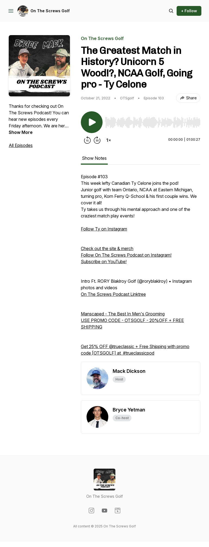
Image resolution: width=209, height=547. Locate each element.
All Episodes (21, 145)
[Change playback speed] (108, 140)
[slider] (152, 122)
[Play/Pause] (92, 122)
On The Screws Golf (50, 10)
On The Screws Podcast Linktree (113, 294)
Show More (21, 132)
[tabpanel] (140, 267)
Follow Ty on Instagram (104, 229)
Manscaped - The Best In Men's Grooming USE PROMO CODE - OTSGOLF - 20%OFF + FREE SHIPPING (132, 320)
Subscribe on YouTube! (104, 261)
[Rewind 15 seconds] (87, 140)
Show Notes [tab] (94, 158)
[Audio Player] (152, 121)
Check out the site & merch (107, 248)
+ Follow (189, 10)
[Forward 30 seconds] (97, 140)
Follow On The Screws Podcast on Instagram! (126, 255)
